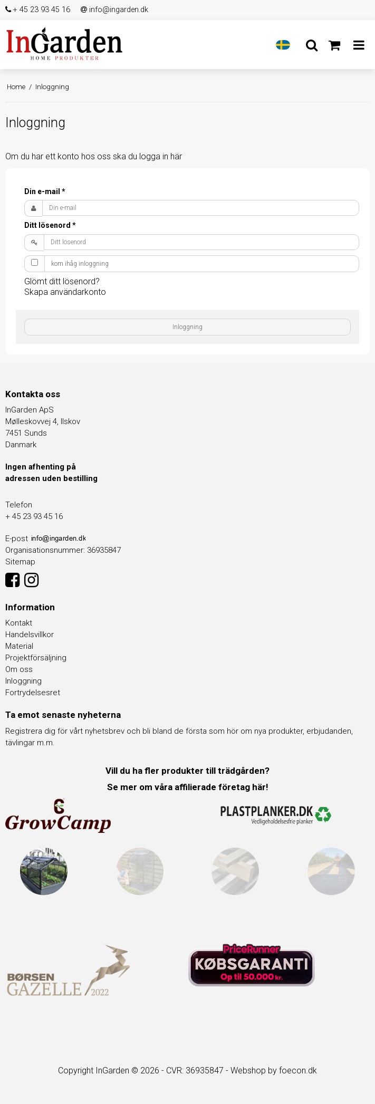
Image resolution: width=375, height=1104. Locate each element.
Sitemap (20, 562)
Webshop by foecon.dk (273, 1070)
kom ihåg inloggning (80, 263)
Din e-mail (44, 191)
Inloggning (187, 327)
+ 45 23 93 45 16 (37, 9)
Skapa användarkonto (65, 292)
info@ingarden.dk (114, 9)
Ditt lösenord (50, 225)
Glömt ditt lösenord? (62, 281)
